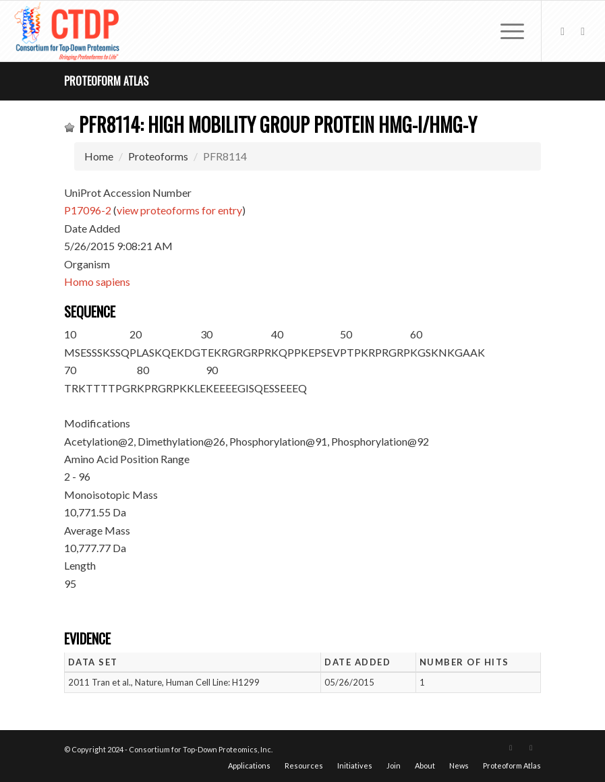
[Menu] (505, 31)
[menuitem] (505, 31)
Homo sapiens (97, 281)
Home (98, 156)
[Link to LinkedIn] (583, 31)
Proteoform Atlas (106, 81)
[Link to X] (562, 31)
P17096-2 (87, 210)
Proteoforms (158, 156)
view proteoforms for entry (179, 210)
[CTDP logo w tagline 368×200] (68, 31)
